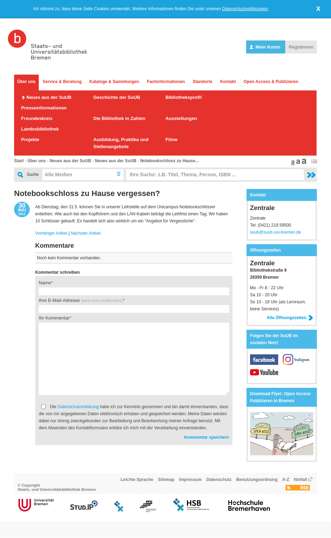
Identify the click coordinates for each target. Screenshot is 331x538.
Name (45, 282)
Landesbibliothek (40, 129)
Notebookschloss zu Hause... (169, 160)
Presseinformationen (44, 107)
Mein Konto (266, 47)
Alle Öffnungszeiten (290, 317)
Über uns (26, 81)
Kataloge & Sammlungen (114, 81)
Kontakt (228, 81)
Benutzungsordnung (256, 481)
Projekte (30, 139)
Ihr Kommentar (54, 318)
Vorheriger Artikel (51, 233)
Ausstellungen (181, 118)
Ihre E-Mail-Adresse (81, 300)
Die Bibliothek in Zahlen (119, 118)
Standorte (202, 81)
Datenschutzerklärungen (245, 8)
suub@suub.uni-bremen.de (275, 232)
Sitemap (166, 481)
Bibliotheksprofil (184, 97)
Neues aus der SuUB (48, 97)
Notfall (300, 481)
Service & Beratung (62, 81)
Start (19, 160)
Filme (171, 139)
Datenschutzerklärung (78, 406)
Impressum (190, 481)
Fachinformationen (166, 81)
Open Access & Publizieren (271, 81)
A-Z (285, 481)
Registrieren (301, 47)
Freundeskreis (36, 118)
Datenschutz (218, 481)
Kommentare (54, 245)
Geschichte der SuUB (116, 97)
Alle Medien (58, 174)
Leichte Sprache (137, 481)
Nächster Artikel (85, 233)
